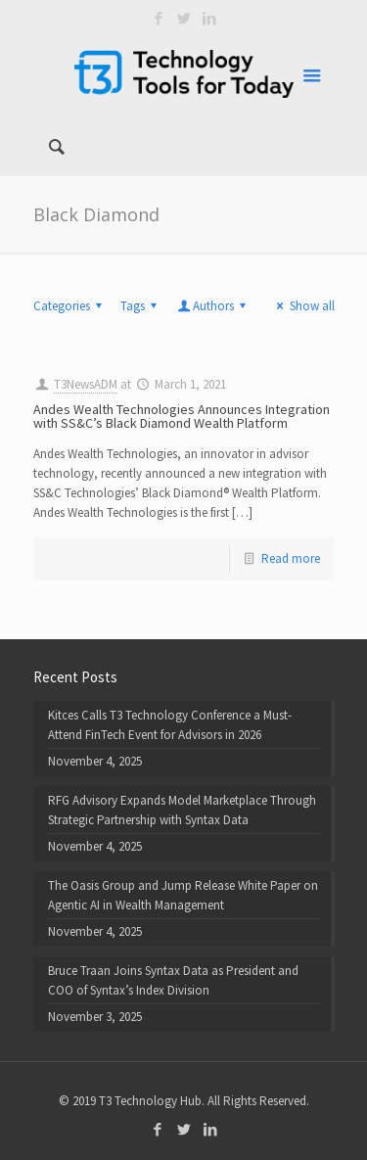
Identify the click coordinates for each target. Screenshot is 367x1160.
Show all (302, 306)
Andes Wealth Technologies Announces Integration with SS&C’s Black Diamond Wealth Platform (181, 416)
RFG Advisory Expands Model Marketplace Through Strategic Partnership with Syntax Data (182, 810)
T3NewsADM (85, 384)
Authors (213, 306)
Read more (290, 558)
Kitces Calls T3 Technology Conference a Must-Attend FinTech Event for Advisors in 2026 (170, 725)
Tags (141, 306)
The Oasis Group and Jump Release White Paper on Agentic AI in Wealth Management (183, 895)
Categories (70, 306)
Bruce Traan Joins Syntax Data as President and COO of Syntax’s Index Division (173, 980)
